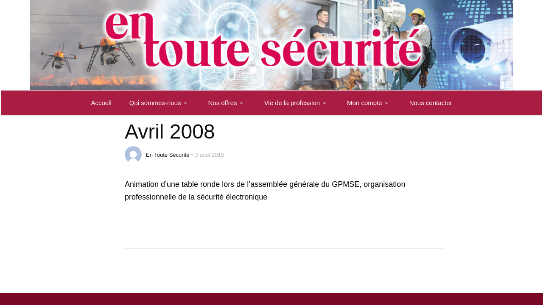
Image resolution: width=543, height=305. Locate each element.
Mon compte (369, 102)
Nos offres (227, 102)
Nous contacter (430, 102)
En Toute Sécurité (167, 155)
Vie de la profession (296, 102)
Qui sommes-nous (159, 102)
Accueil (101, 102)
